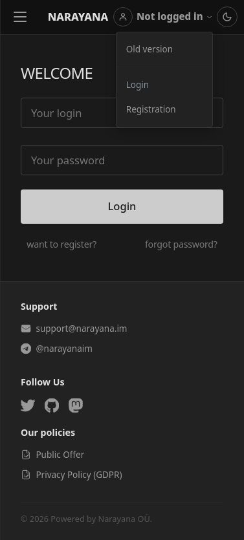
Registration (151, 109)
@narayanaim (57, 348)
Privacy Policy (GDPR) (71, 475)
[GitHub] (52, 405)
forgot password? (181, 244)
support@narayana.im (74, 328)
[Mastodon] (76, 405)
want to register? (61, 244)
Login (137, 85)
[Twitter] (28, 405)
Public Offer (52, 454)
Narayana (78, 16)
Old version (149, 49)
